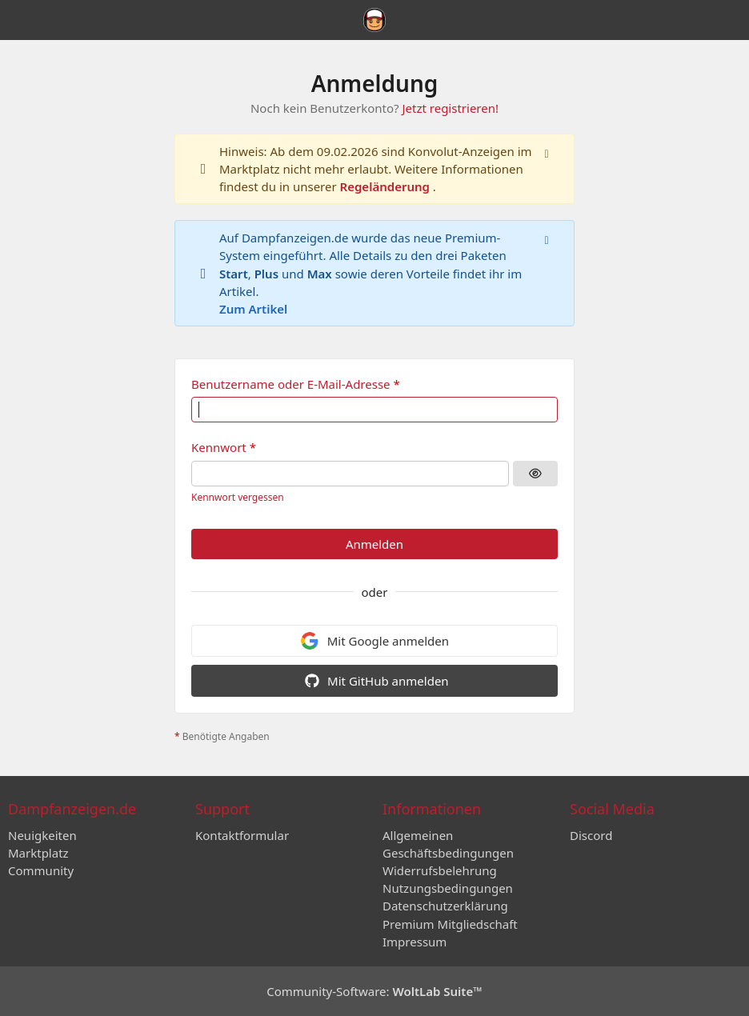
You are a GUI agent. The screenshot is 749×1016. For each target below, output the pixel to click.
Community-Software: (374, 991)
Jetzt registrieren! (450, 108)
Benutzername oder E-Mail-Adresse (291, 384)
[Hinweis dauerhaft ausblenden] (548, 152)
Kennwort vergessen (237, 497)
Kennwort (218, 447)
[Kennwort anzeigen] (535, 473)
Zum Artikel (253, 309)
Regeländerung (386, 186)
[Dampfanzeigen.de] (374, 20)
